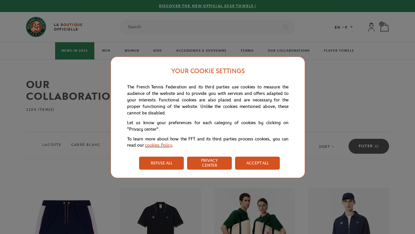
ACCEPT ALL (257, 163)
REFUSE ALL (161, 163)
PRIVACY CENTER (209, 163)
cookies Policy (158, 145)
